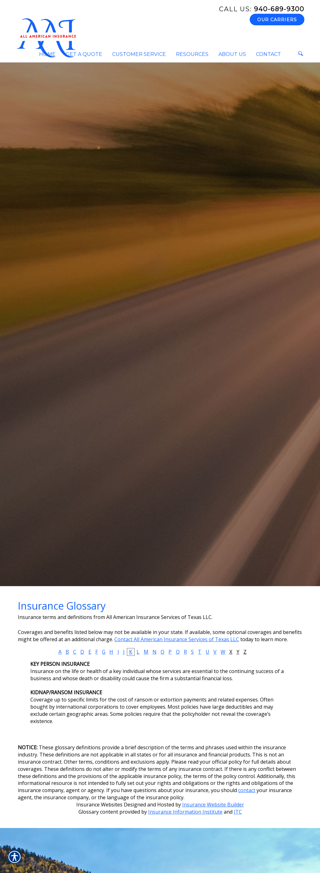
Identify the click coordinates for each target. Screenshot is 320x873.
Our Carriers (277, 19)
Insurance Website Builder (213, 804)
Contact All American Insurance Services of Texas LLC (176, 639)
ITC (238, 811)
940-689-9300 (261, 9)
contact (246, 790)
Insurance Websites (99, 804)
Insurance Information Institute (185, 811)
